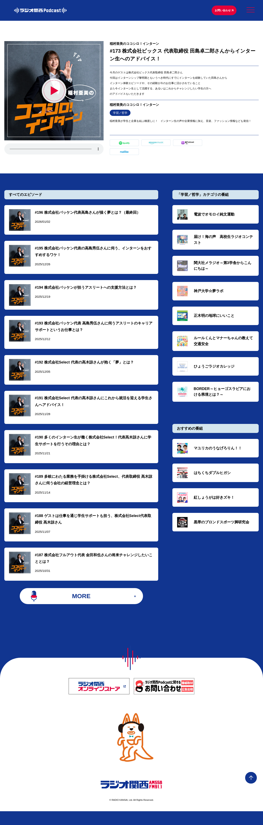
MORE (81, 607)
